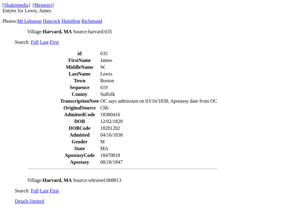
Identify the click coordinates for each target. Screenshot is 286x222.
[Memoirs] (43, 5)
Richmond (91, 21)
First (54, 42)
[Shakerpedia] (16, 5)
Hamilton (71, 21)
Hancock (51, 21)
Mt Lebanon (29, 21)
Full (35, 42)
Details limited (29, 201)
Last (44, 42)
